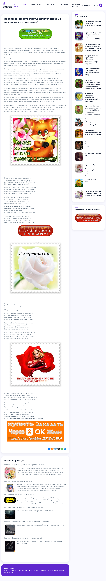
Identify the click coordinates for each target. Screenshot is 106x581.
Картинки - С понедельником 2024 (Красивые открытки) (93, 132)
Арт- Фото (16, 5)
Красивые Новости (76, 5)
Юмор (24, 4)
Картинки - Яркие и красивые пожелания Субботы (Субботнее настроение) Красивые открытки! (93, 110)
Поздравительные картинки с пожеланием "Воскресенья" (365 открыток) (92, 60)
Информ (85, 5)
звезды (23, 178)
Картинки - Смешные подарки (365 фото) (18, 481)
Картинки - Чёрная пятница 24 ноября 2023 (19, 494)
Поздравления (37, 4)
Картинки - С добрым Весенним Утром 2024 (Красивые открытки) (93, 193)
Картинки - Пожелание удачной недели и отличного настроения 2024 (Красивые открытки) (93, 84)
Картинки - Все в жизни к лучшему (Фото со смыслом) (23, 538)
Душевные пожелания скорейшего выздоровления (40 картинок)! (92, 97)
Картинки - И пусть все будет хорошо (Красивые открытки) (24, 465)
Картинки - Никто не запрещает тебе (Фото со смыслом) (24, 507)
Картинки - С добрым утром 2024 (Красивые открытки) (93, 23)
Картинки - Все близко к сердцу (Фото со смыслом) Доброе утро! (27, 522)
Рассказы (64, 4)
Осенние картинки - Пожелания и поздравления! (92, 144)
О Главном (51, 4)
